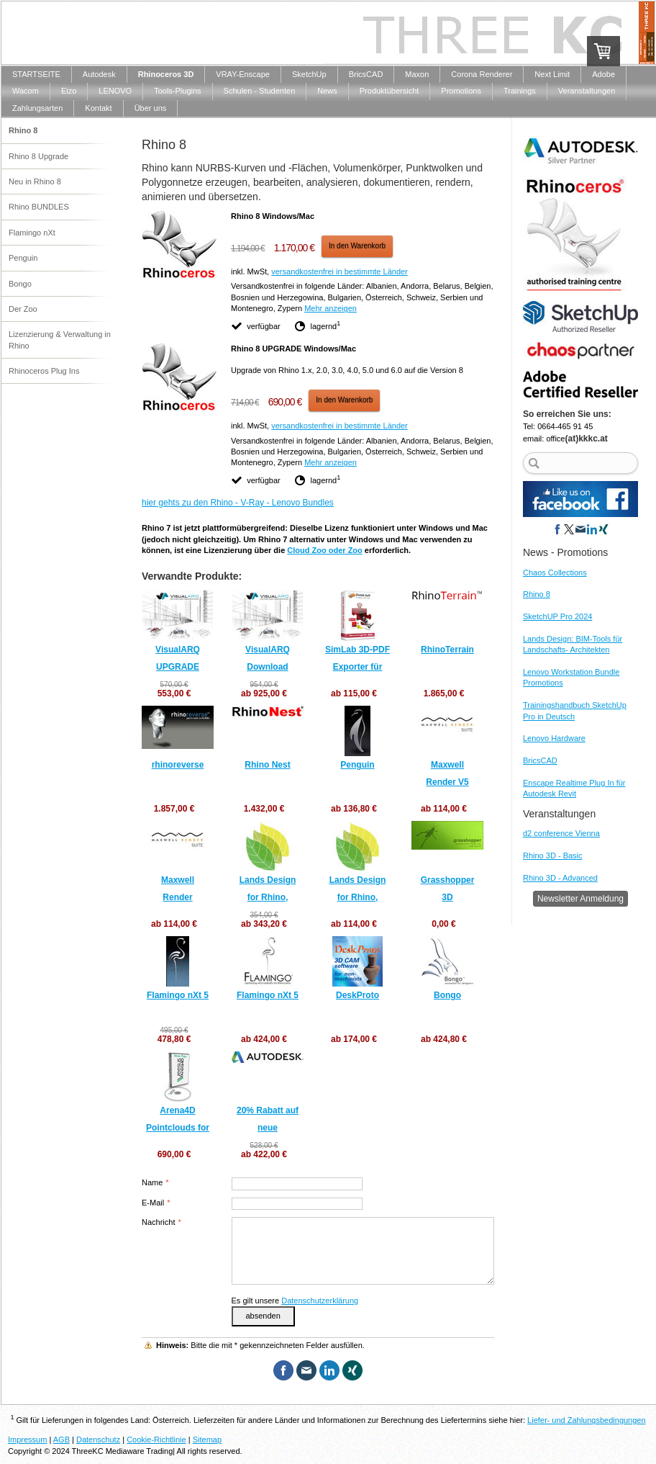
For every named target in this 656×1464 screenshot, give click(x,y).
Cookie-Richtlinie (156, 1439)
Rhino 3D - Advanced (560, 878)
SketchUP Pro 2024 (557, 616)
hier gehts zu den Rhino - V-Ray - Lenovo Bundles (238, 503)
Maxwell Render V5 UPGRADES (447, 782)
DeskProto (357, 995)
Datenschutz (98, 1439)
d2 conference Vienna (561, 833)
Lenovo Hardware (554, 738)
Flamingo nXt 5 (178, 995)
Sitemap (207, 1439)
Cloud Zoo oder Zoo (324, 550)
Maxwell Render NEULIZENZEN (177, 897)
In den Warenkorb (357, 246)
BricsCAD (540, 760)
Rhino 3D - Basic (553, 855)
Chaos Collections (555, 572)
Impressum (27, 1439)
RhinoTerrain (447, 650)
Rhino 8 (536, 594)
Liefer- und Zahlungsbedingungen (586, 1420)
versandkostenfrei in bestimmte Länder (339, 271)
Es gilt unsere (295, 1300)
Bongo (447, 995)
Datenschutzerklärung (319, 1300)
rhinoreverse (178, 765)
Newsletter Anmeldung (580, 899)
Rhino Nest (267, 765)
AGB (61, 1439)
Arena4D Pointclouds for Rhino (177, 1127)
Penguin (357, 765)
